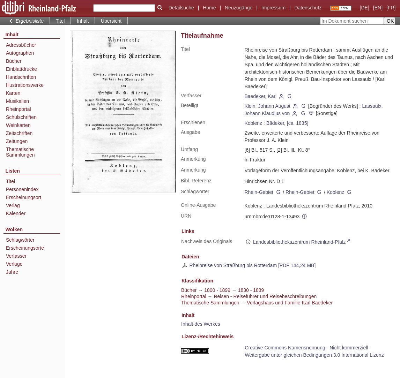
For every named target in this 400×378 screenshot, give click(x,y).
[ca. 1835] (298, 123)
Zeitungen (17, 141)
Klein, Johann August (267, 106)
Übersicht (111, 21)
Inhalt (83, 21)
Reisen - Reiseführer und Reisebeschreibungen (265, 296)
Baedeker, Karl (260, 96)
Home (209, 7)
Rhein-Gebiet (258, 192)
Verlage (14, 264)
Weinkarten (18, 125)
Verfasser (16, 256)
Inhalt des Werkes (200, 324)
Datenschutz (307, 7)
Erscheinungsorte (25, 248)
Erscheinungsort (23, 197)
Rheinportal (18, 109)
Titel (10, 181)
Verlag (13, 205)
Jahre (12, 272)
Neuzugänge (238, 7)
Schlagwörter (20, 240)
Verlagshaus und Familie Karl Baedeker (290, 302)
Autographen (20, 53)
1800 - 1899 (217, 290)
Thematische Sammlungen (20, 152)
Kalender (15, 213)
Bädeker (275, 123)
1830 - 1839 (251, 290)
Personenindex (22, 189)
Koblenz (253, 123)
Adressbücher (21, 45)
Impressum (273, 7)
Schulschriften (21, 117)
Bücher (13, 61)
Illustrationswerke (25, 85)
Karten (13, 93)
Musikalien (17, 101)
